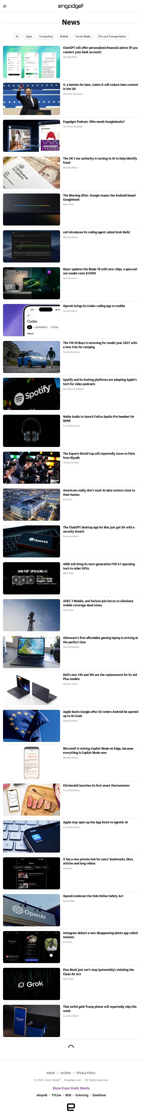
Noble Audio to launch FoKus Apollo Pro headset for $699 (98, 418)
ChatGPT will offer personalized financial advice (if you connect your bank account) (100, 50)
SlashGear (99, 1095)
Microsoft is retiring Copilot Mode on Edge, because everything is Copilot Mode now (98, 750)
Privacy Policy (85, 1073)
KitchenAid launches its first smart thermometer (96, 785)
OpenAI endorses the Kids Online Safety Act (93, 896)
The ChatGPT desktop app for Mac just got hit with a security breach (98, 529)
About (51, 1073)
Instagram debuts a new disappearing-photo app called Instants (100, 935)
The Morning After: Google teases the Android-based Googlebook (99, 197)
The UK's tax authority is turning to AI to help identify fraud (100, 160)
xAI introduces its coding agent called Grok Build (96, 232)
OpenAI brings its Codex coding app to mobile (94, 306)
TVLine (56, 1095)
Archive (65, 1073)
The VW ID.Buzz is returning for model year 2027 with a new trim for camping (100, 345)
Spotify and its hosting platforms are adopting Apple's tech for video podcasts (100, 381)
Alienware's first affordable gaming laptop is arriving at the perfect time (100, 640)
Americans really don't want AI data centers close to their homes (99, 492)
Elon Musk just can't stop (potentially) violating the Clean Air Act (98, 972)
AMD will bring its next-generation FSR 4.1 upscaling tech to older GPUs (99, 566)
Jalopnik (41, 1095)
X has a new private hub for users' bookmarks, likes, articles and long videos (98, 861)
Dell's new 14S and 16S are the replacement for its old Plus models (100, 677)
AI (17, 36)
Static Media (52, 1080)
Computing (46, 36)
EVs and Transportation (112, 36)
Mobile (64, 36)
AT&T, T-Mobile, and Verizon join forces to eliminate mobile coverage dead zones (98, 603)
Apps (29, 36)
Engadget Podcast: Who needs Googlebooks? (93, 121)
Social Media (83, 36)
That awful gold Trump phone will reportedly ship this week (100, 1009)
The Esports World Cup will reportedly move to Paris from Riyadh (99, 455)
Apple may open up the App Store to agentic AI (95, 822)
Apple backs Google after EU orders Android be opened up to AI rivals (100, 714)
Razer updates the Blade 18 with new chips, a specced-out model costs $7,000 (100, 271)
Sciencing (81, 1095)
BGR (68, 1095)
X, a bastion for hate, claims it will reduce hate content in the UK (100, 87)
